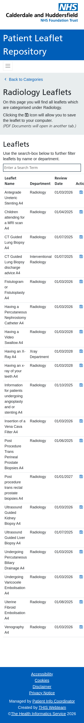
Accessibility (42, 674)
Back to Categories (23, 79)
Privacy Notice (42, 693)
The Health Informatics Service (38, 713)
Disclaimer (42, 686)
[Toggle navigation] (7, 66)
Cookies (42, 680)
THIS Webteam (52, 707)
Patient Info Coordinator (53, 701)
